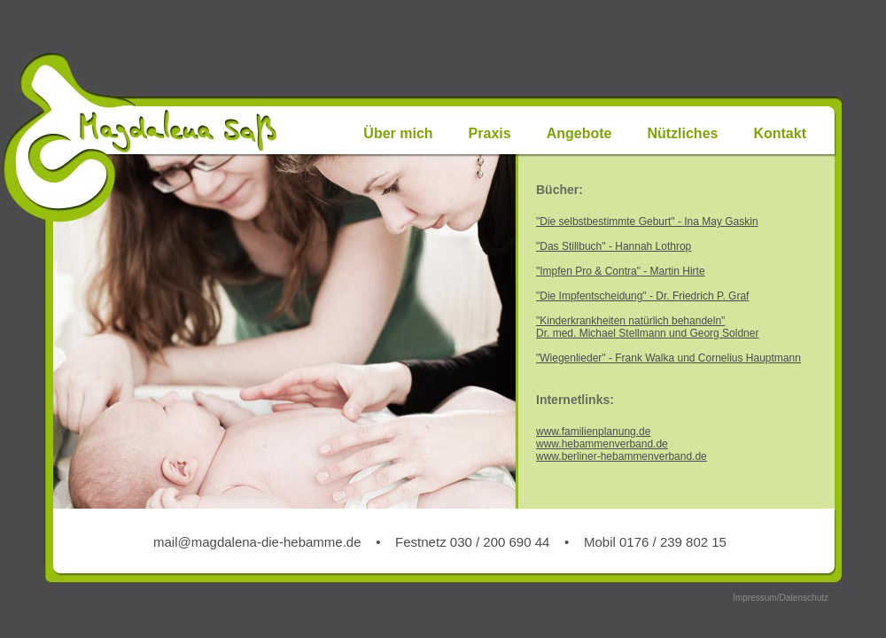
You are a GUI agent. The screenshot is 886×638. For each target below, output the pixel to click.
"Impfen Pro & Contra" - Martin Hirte (620, 271)
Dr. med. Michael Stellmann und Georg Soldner (647, 333)
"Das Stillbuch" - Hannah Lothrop (613, 246)
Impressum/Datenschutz (780, 598)
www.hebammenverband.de (602, 444)
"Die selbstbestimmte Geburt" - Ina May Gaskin (647, 221)
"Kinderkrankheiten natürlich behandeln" (630, 321)
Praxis (490, 133)
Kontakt (779, 133)
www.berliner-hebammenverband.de (621, 456)
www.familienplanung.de (593, 431)
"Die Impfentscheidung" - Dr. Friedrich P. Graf (642, 296)
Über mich (397, 133)
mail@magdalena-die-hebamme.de (257, 541)
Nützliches (682, 133)
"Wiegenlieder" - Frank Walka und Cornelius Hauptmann (668, 358)
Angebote (579, 133)
